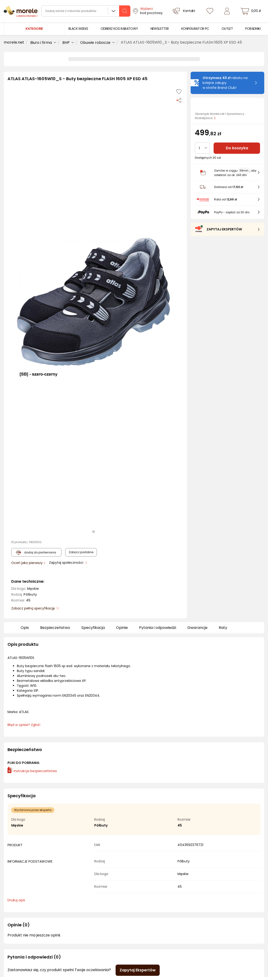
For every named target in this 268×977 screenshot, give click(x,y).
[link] (78, 29)
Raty (223, 627)
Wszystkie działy (113, 11)
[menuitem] (78, 29)
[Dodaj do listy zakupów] (179, 91)
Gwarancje (197, 627)
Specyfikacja (93, 627)
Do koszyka (237, 148)
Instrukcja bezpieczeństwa (32, 771)
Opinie (122, 627)
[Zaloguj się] (227, 11)
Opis (25, 627)
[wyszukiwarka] (85, 11)
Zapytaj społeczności (66, 562)
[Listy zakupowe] (210, 11)
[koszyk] (251, 11)
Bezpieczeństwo (55, 627)
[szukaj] (124, 11)
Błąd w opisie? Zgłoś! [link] (24, 725)
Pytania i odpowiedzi (157, 627)
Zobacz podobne (81, 552)
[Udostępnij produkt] (179, 100)
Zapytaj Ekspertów (138, 970)
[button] (93, 307)
